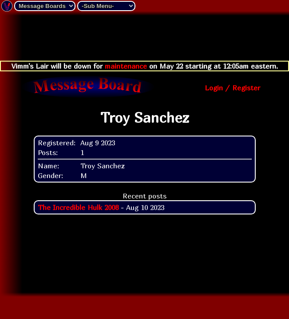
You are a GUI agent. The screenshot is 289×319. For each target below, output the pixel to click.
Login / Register (232, 87)
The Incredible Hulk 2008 (78, 207)
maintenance (126, 66)
